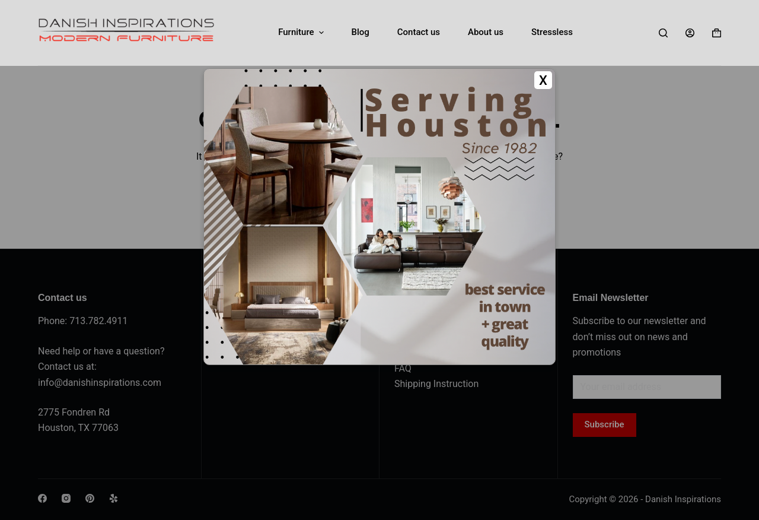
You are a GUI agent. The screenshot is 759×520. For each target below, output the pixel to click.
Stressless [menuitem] (552, 32)
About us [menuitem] (485, 32)
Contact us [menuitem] (418, 32)
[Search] (663, 32)
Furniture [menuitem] (302, 32)
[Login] (689, 32)
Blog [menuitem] (360, 32)
